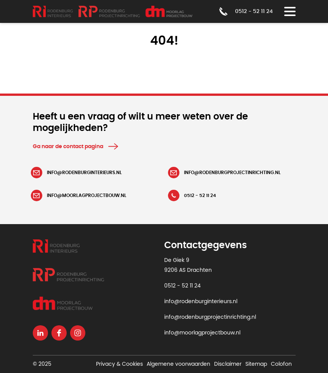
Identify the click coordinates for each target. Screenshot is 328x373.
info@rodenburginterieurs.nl (200, 301)
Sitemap (256, 364)
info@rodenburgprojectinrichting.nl (210, 317)
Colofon (281, 364)
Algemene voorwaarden (178, 364)
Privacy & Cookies (119, 364)
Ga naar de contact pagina (68, 146)
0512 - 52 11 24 (182, 286)
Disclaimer (228, 364)
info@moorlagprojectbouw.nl (202, 333)
